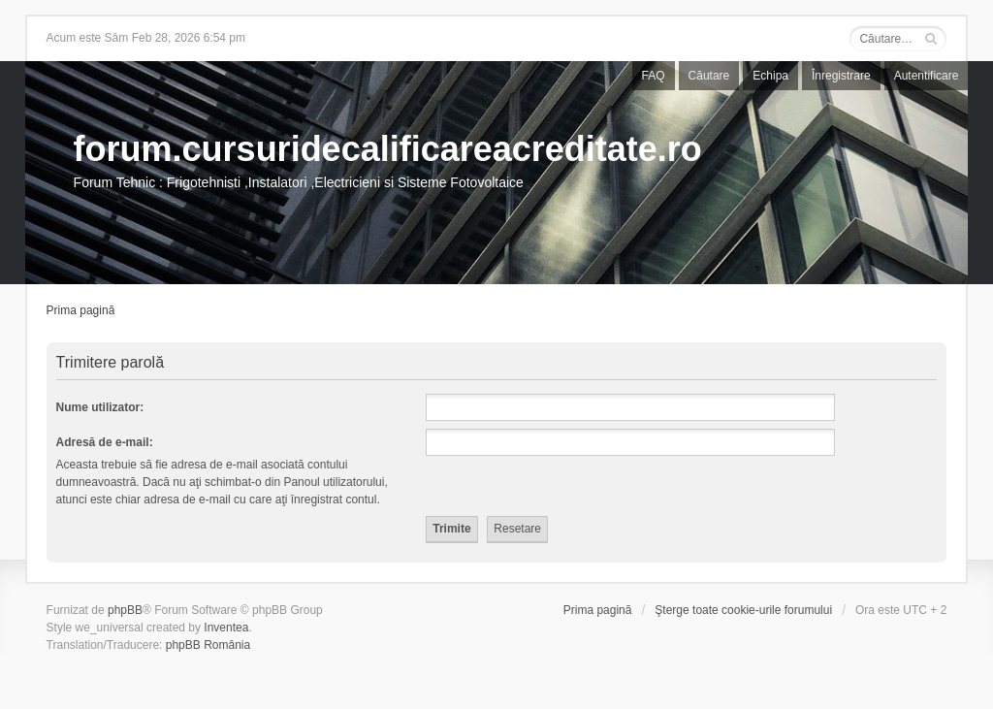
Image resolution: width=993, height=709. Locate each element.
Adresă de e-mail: (104, 442)
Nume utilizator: (100, 407)
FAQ (653, 75)
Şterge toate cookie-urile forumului (743, 610)
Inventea (226, 627)
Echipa (770, 75)
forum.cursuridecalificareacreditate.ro (388, 149)
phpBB (125, 610)
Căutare (709, 75)
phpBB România (208, 645)
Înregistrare (841, 75)
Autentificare (926, 75)
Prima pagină (81, 310)
